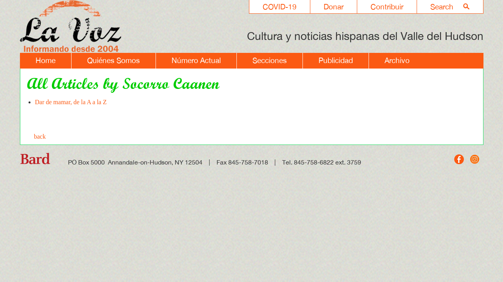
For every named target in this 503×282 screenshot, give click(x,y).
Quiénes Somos (113, 60)
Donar (334, 6)
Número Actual (196, 60)
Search (441, 6)
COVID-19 (280, 6)
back (40, 136)
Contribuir (387, 6)
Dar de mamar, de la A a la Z (71, 102)
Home (45, 60)
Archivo (397, 60)
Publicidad (336, 60)
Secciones (269, 60)
